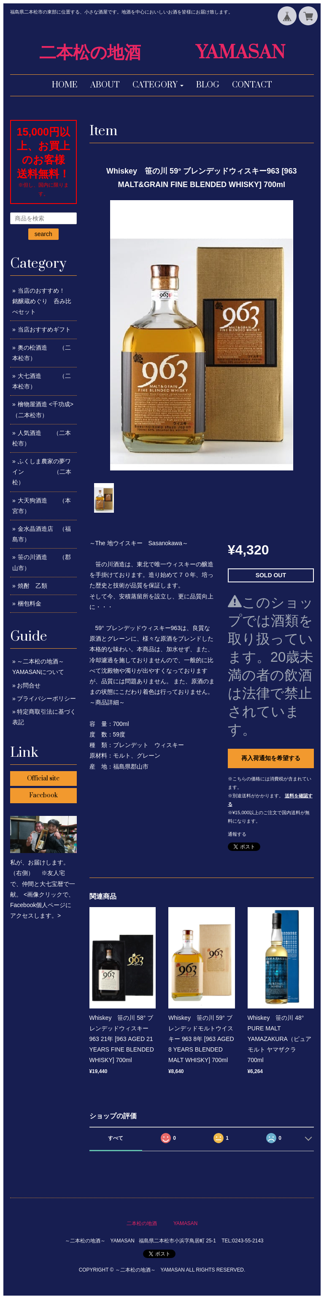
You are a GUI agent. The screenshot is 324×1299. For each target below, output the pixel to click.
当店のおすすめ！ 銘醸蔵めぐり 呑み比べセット (47, 301)
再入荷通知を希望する (270, 758)
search (43, 234)
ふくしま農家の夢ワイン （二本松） (41, 472)
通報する (237, 834)
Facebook (43, 795)
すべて (115, 1138)
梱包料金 (29, 603)
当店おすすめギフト (44, 329)
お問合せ (28, 685)
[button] (158, 85)
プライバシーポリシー (46, 698)
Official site (43, 779)
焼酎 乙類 (32, 585)
